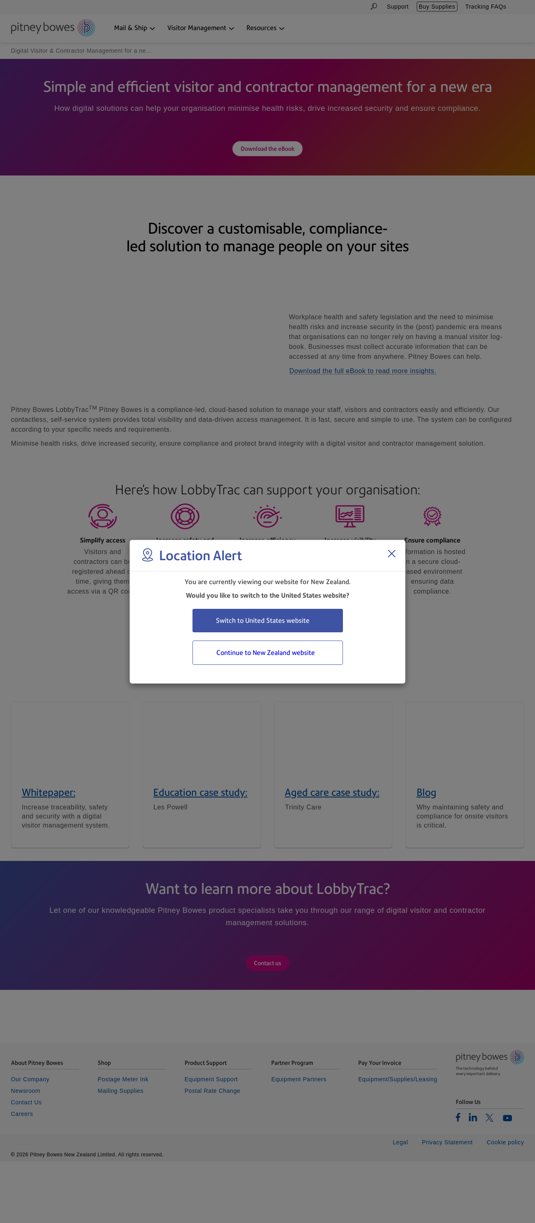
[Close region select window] (391, 553)
